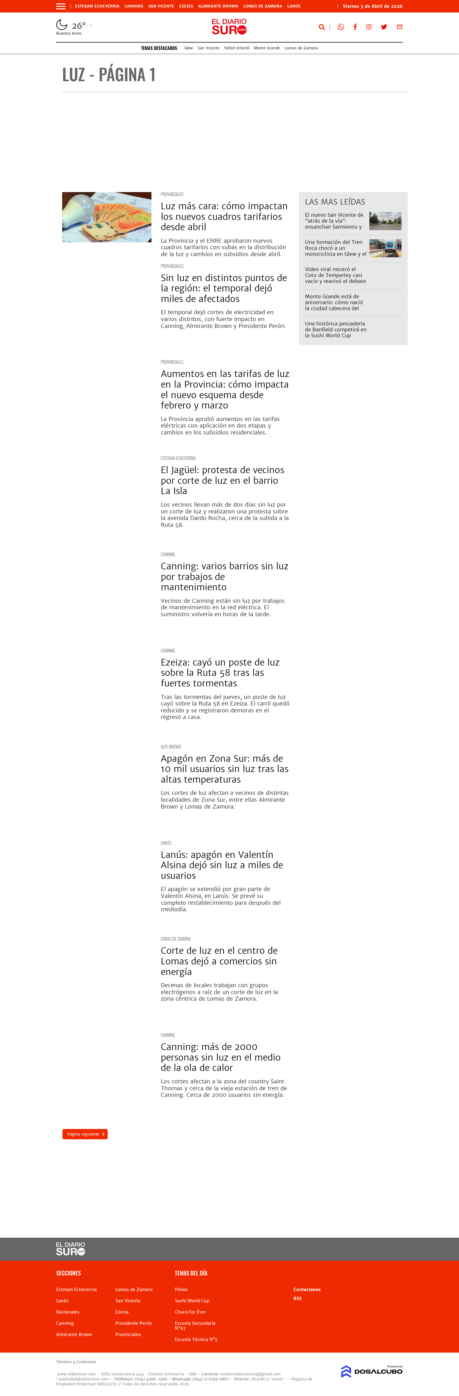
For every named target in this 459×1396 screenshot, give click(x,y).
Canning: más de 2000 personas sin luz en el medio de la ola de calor (221, 1057)
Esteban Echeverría (178, 458)
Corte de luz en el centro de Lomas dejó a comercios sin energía (219, 961)
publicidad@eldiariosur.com (84, 1379)
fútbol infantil (236, 48)
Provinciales (172, 194)
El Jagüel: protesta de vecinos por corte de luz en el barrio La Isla (222, 480)
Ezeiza (186, 6)
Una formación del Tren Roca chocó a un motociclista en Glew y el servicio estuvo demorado (336, 254)
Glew (188, 48)
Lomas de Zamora (262, 6)
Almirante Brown (218, 6)
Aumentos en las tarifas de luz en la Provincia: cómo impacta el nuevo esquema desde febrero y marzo (225, 389)
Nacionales (67, 1312)
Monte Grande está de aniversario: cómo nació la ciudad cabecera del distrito (334, 305)
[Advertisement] (235, 142)
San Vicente (161, 6)
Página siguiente (83, 1134)
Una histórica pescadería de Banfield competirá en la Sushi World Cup (336, 329)
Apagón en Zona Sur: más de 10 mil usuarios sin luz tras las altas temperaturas (225, 769)
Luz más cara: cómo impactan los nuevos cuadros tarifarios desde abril (224, 216)
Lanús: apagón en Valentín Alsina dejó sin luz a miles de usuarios (222, 865)
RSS (298, 1298)
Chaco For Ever (190, 1312)
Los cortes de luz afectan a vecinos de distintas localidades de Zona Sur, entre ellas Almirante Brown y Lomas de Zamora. (225, 799)
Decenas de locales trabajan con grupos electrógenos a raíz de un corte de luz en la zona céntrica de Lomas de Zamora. (219, 992)
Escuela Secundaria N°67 (195, 1325)
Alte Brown (171, 746)
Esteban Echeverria (97, 6)
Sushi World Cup (192, 1301)
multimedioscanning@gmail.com (250, 1374)
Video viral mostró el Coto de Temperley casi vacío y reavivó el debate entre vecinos (335, 278)
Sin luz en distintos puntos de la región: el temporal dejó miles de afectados (224, 288)
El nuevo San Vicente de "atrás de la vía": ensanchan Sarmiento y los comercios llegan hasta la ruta (334, 227)
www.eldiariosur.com (76, 1374)
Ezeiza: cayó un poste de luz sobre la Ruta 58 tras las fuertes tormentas (220, 673)
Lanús (293, 6)
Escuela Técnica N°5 (196, 1339)
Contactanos (307, 1289)
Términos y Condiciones (76, 1362)
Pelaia (181, 1289)
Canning (134, 6)
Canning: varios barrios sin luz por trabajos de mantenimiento (225, 577)
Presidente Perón (134, 1323)
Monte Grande (267, 48)
